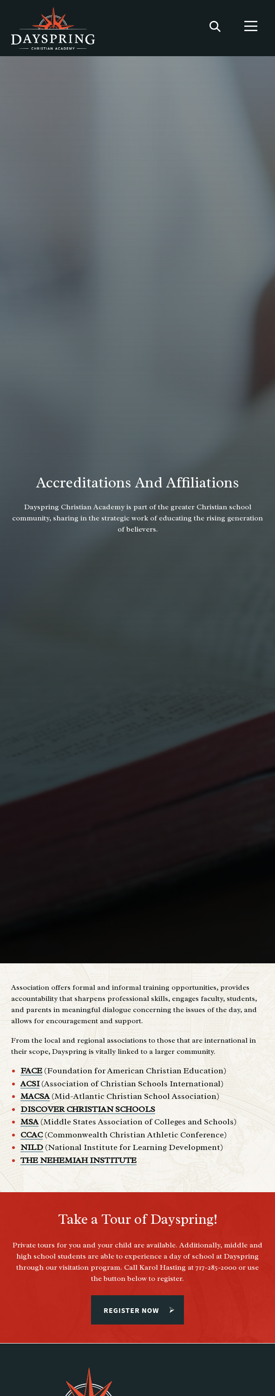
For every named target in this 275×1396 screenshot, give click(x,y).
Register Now (133, 1310)
